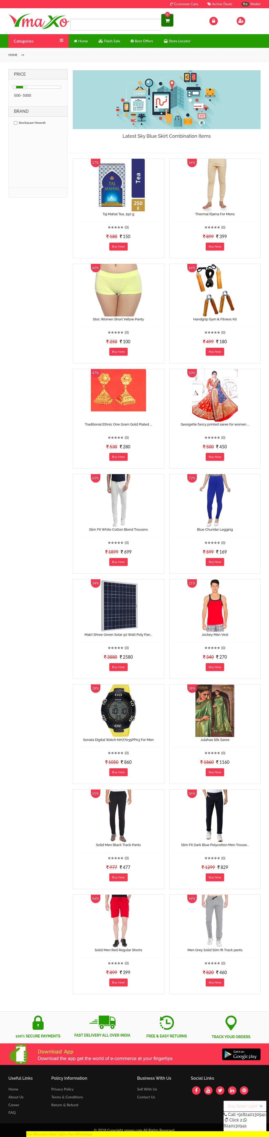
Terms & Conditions (67, 1097)
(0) (127, 227)
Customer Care (184, 4)
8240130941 (235, 1125)
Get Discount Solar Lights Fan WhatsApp (59, 1134)
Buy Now (118, 246)
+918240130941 (251, 1114)
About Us (16, 1097)
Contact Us (146, 1097)
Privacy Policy (62, 1089)
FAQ (12, 1112)
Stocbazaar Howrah (30, 123)
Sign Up (247, 20)
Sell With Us (147, 1089)
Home (13, 1089)
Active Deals (219, 4)
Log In (219, 20)
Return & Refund (64, 1105)
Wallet (251, 4)
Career (13, 1105)
